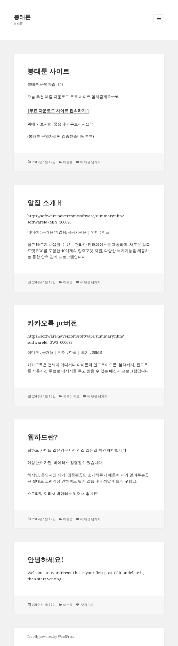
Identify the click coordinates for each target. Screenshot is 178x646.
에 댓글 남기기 (90, 162)
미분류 (67, 162)
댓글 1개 (86, 604)
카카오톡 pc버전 (52, 323)
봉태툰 (22, 17)
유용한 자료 (71, 396)
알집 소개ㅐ (45, 202)
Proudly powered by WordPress (50, 636)
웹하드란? (42, 437)
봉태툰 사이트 (48, 71)
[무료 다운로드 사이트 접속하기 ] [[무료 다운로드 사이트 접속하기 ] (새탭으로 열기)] (58, 111)
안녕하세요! (45, 559)
